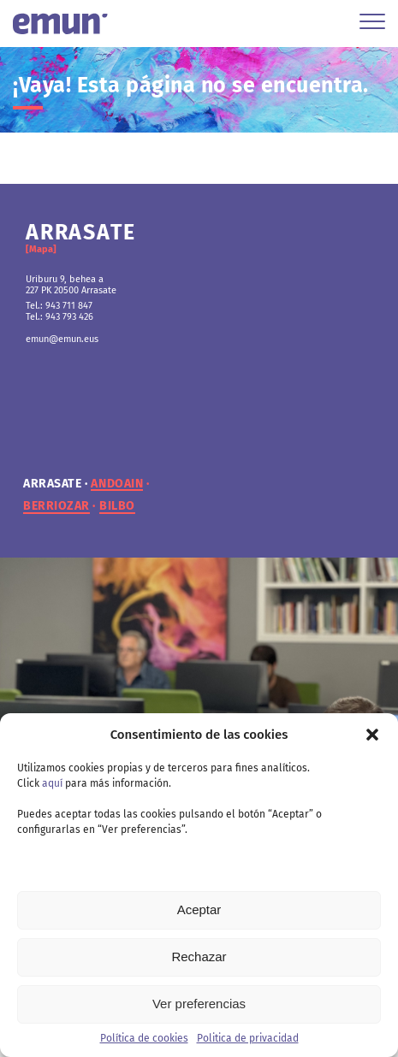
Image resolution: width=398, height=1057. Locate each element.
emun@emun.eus (62, 339)
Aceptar (199, 909)
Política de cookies (144, 1038)
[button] (372, 734)
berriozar (56, 506)
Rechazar (198, 956)
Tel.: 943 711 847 (59, 305)
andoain (117, 484)
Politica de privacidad (248, 1038)
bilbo (117, 506)
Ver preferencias (199, 1003)
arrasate (52, 484)
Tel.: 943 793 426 (59, 316)
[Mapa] (41, 249)
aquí (52, 783)
